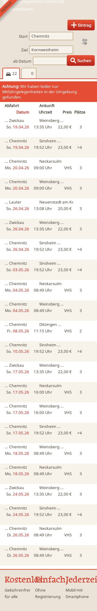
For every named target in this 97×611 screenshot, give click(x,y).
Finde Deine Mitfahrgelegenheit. (48, 12)
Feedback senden (11, 11)
